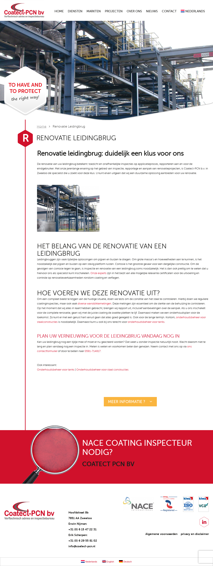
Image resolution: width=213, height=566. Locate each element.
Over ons (134, 11)
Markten (94, 11)
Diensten (75, 11)
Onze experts (98, 273)
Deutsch (125, 561)
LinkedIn (204, 522)
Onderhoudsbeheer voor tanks (55, 369)
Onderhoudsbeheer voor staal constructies (102, 369)
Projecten (114, 11)
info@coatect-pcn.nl (81, 546)
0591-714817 (93, 351)
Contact (169, 11)
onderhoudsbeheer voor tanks (146, 322)
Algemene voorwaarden (161, 534)
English (108, 561)
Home (59, 11)
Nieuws (152, 11)
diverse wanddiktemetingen (94, 303)
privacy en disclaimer (195, 534)
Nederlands (193, 11)
